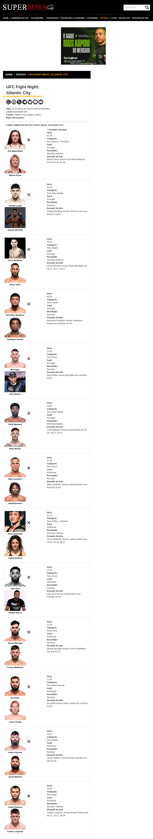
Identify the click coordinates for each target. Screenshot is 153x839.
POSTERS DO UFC (140, 18)
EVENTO (21, 74)
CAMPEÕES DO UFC (19, 18)
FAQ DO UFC (124, 18)
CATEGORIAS (52, 18)
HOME (6, 18)
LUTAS (114, 18)
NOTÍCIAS (104, 18)
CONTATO (9, 25)
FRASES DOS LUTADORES (73, 18)
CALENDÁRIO (37, 18)
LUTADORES (92, 18)
